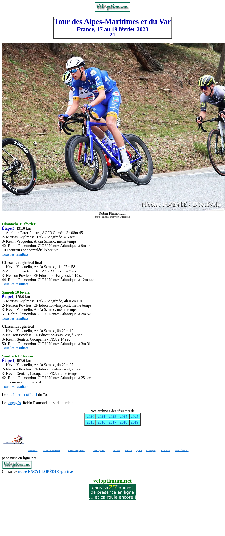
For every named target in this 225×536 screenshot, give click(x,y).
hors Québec (99, 450)
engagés (14, 403)
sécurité (116, 450)
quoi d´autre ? (182, 450)
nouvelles (32, 450)
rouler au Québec (76, 450)
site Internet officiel (22, 395)
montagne (150, 450)
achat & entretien (51, 450)
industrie (165, 450)
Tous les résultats (15, 254)
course (128, 450)
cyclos (139, 450)
